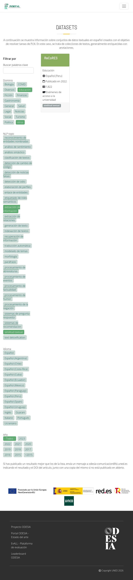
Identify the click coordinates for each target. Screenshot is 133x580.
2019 (8, 449)
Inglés (8, 412)
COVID (22, 84)
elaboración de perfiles (18, 187)
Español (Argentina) (16, 358)
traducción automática (17, 245)
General (9, 106)
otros (20, 122)
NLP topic (8, 134)
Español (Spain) (13, 401)
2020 (28, 444)
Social (8, 117)
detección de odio (15, 181)
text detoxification (15, 337)
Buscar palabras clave (15, 65)
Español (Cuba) (13, 374)
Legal (8, 111)
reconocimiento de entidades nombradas (15, 139)
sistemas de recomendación (12, 324)
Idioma (7, 349)
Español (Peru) (13, 396)
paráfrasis (10, 262)
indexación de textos (16, 231)
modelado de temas (16, 251)
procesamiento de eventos (14, 278)
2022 (8, 444)
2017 (28, 449)
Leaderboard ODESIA (18, 555)
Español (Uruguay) (15, 407)
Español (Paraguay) (15, 391)
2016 (8, 455)
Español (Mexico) (14, 385)
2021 (18, 444)
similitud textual (14, 332)
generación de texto (16, 225)
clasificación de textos (17, 157)
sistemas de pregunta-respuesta (16, 315)
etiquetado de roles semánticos (15, 199)
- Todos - (10, 438)
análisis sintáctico (14, 152)
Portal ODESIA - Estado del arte (20, 535)
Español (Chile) (13, 363)
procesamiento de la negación (15, 306)
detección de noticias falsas (16, 174)
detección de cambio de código (17, 165)
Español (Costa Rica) (16, 369)
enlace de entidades (16, 192)
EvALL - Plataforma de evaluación (22, 545)
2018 (18, 449)
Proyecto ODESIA (21, 527)
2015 (18, 455)
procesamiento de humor (14, 297)
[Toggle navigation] (124, 6)
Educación (25, 90)
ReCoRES (51, 58)
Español (9, 353)
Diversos (10, 90)
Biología (9, 84)
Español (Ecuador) (15, 380)
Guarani (20, 412)
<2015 (29, 455)
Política (9, 122)
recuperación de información (13, 238)
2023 (22, 438)
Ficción (8, 95)
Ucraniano (10, 423)
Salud (21, 106)
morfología (11, 256)
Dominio (8, 80)
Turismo (20, 117)
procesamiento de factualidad (14, 287)
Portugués (23, 418)
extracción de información (11, 209)
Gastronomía (12, 100)
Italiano (9, 418)
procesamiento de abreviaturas (14, 269)
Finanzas (22, 95)
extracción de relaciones (11, 218)
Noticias (19, 111)
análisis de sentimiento (18, 147)
